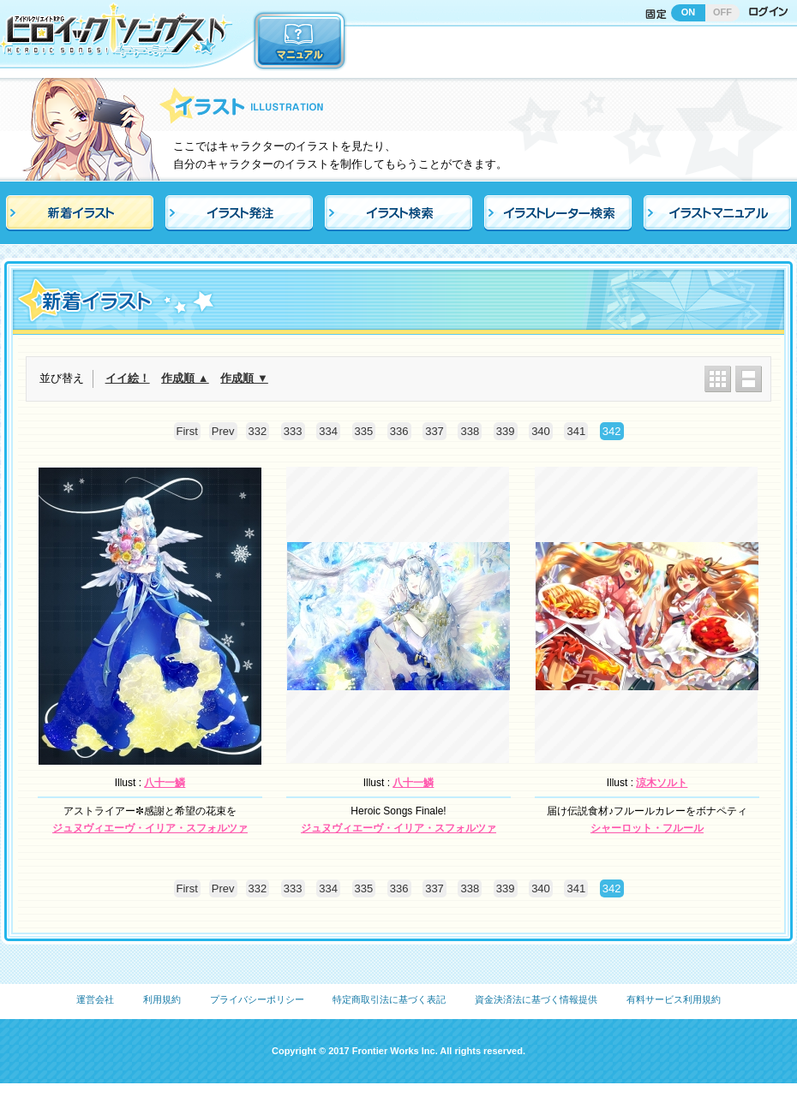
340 (540, 431)
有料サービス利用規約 (673, 999)
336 (399, 431)
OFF (722, 12)
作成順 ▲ (184, 378)
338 (469, 431)
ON (688, 12)
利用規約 (162, 999)
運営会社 (95, 999)
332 (258, 431)
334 (328, 431)
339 (505, 431)
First (187, 431)
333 (293, 431)
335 (364, 431)
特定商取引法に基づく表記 (389, 999)
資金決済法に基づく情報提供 (536, 999)
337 (434, 431)
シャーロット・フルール (647, 828)
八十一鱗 (164, 783)
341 (575, 431)
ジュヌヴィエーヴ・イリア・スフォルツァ (150, 828)
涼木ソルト (661, 783)
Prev (223, 431)
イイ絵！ (127, 378)
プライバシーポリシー (257, 999)
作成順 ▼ (243, 378)
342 (611, 431)
